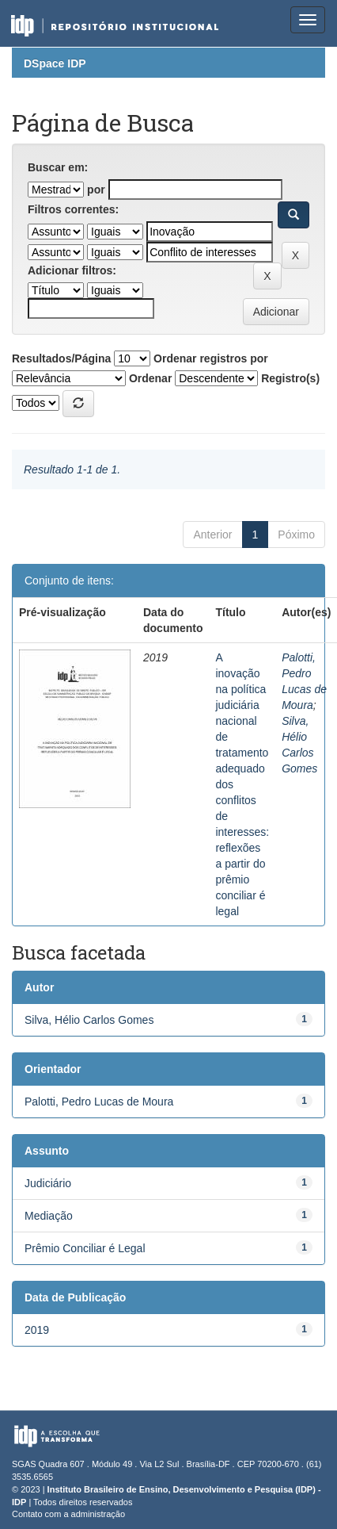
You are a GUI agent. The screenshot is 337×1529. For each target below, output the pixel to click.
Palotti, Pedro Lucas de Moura (99, 1101)
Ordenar (150, 378)
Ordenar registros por (210, 358)
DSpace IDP (55, 63)
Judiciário (48, 1183)
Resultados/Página (61, 358)
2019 (37, 1330)
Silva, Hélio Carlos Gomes (89, 1020)
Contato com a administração (68, 1514)
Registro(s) (290, 378)
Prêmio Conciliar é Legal (85, 1248)
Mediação (49, 1215)
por (96, 189)
